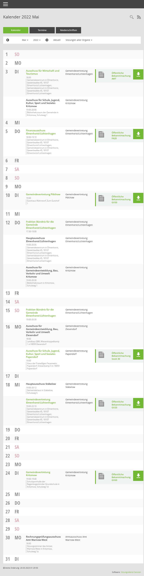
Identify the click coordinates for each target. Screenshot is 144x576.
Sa (17, 169)
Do (17, 131)
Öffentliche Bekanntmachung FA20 (121, 135)
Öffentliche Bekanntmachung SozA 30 (121, 356)
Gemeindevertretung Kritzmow (38, 474)
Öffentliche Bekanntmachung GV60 (121, 477)
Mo (18, 63)
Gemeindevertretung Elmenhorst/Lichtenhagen (41, 401)
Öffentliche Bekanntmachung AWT (121, 75)
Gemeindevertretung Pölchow (43, 194)
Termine (42, 30)
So (17, 54)
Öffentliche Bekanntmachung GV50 (121, 199)
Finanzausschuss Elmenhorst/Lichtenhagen (41, 132)
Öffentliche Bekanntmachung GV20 (121, 404)
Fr (17, 160)
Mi (17, 122)
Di (17, 71)
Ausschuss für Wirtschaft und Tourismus (42, 72)
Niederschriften (68, 30)
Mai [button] (25, 39)
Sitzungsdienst (127, 572)
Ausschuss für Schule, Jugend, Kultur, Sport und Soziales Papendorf (43, 353)
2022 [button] (37, 39)
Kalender (16, 30)
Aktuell (57, 39)
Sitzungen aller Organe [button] (79, 39)
